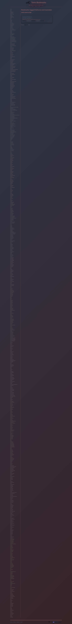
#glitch (11, 303)
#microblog (12, 392)
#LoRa (11, 78)
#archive (11, 148)
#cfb (11, 192)
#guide (11, 315)
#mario (11, 376)
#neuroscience (12, 416)
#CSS (11, 32)
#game (11, 289)
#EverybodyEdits (12, 50)
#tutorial (11, 569)
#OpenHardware (12, 96)
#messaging (12, 390)
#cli (10, 207)
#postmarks (12, 465)
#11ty (11, 9)
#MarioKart (12, 83)
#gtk (11, 314)
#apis (11, 146)
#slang (11, 520)
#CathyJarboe (12, 33)
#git (10, 299)
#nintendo (11, 418)
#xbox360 (12, 610)
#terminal (11, 550)
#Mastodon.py (12, 85)
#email (11, 256)
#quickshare (12, 482)
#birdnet (11, 164)
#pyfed (11, 477)
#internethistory (12, 338)
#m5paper (11, 371)
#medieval (11, 385)
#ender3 (11, 261)
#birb (11, 163)
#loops (11, 369)
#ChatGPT (11, 34)
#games (11, 293)
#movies (11, 404)
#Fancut (11, 53)
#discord (11, 241)
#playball (11, 453)
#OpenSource (12, 97)
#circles (11, 200)
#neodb (11, 412)
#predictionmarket (13, 466)
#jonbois (11, 348)
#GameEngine (12, 59)
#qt (10, 480)
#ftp (11, 286)
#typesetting (12, 576)
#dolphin (11, 244)
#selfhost (11, 514)
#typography (12, 578)
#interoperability (12, 339)
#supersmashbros (13, 543)
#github (11, 300)
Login (39, 6)
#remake (11, 488)
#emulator (11, 258)
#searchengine (12, 511)
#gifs (11, 298)
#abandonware (12, 134)
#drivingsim (12, 247)
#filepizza (11, 271)
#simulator (12, 518)
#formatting (12, 281)
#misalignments (12, 396)
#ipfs (11, 341)
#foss (11, 282)
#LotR (11, 80)
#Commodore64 (12, 39)
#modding (11, 401)
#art (10, 151)
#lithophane (12, 365)
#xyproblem (12, 613)
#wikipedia (12, 603)
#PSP (11, 100)
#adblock (11, 137)
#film (11, 272)
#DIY (11, 42)
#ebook (11, 250)
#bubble (11, 182)
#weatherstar (12, 591)
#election (11, 254)
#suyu (11, 544)
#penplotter (12, 443)
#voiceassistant (12, 587)
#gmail (11, 304)
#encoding (12, 259)
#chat (11, 193)
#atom (11, 153)
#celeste (11, 190)
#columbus (12, 213)
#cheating (11, 195)
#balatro (11, 159)
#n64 (11, 410)
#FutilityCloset (12, 56)
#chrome (11, 198)
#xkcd (11, 611)
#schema (11, 509)
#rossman (11, 502)
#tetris (11, 554)
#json (11, 349)
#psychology (12, 473)
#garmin (11, 295)
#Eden (11, 46)
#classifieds (12, 205)
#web (11, 592)
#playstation (12, 454)
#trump (11, 567)
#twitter (11, 573)
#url (10, 580)
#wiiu (11, 601)
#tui (10, 568)
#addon (11, 138)
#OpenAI (11, 95)
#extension (12, 264)
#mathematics (12, 381)
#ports (11, 464)
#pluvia (11, 455)
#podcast (11, 457)
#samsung (12, 505)
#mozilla (11, 405)
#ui (10, 579)
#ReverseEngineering (13, 110)
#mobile (11, 399)
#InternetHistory (12, 71)
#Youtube (11, 133)
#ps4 (11, 472)
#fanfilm (11, 266)
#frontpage (12, 285)
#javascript (28, 20)
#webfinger (12, 595)
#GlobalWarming (12, 63)
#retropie (11, 495)
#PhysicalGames (12, 102)
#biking (11, 162)
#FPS (11, 51)
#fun (11, 287)
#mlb (11, 398)
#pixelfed (37, 20)
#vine (11, 585)
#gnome (11, 305)
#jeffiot (11, 346)
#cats (11, 189)
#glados (11, 302)
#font (11, 277)
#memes (11, 388)
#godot (11, 306)
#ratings (11, 485)
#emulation (12, 257)
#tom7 (11, 560)
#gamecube (12, 291)
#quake (11, 481)
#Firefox (11, 55)
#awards (11, 158)
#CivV (11, 35)
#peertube (11, 442)
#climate (11, 210)
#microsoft (12, 393)
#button (11, 183)
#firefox (11, 273)
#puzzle (11, 474)
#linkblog (11, 361)
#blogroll (11, 172)
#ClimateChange (13, 37)
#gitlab (11, 301)
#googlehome (12, 310)
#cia (11, 199)
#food (11, 278)
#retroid (11, 494)
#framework (12, 284)
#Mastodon (12, 84)
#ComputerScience (13, 40)
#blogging (11, 171)
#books (11, 176)
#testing (11, 553)
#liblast (11, 357)
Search (36, 6)
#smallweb (12, 521)
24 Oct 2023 (24, 18)
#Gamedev (12, 60)
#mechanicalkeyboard (13, 384)
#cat (11, 188)
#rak (11, 483)
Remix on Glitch (57, 622)
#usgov (11, 582)
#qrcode (11, 479)
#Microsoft (12, 87)
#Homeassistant (12, 66)
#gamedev (12, 292)
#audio (11, 156)
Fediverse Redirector (27, 16)
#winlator (11, 605)
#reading (11, 486)
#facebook (12, 265)
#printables (12, 469)
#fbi (10, 268)
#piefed (11, 449)
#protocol (11, 471)
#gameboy (12, 290)
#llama (11, 366)
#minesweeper (12, 395)
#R (10, 106)
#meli (11, 386)
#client (11, 209)
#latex (11, 355)
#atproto (11, 154)
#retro (11, 491)
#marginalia (12, 375)
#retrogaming (12, 493)
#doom (11, 245)
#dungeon (11, 248)
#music (11, 408)
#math (11, 380)
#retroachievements (13, 492)
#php (11, 447)
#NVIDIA (11, 90)
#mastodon (12, 379)
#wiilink (11, 600)
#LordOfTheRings (13, 79)
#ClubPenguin (12, 38)
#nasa (11, 411)
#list (11, 363)
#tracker (11, 563)
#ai (10, 140)
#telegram (12, 549)
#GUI (11, 58)
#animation (12, 143)
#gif (10, 297)
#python (11, 478)
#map (11, 373)
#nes (11, 413)
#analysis (11, 141)
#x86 (11, 608)
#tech (11, 548)
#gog (11, 307)
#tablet (11, 546)
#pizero (11, 452)
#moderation (12, 402)
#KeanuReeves (12, 74)
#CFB (11, 31)
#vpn (11, 588)
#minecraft (12, 394)
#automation (12, 157)
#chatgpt (11, 194)
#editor (11, 252)
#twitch (11, 572)
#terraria (11, 551)
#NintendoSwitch (13, 92)
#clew (11, 206)
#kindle (11, 352)
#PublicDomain (12, 105)
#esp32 (11, 263)
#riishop (11, 498)
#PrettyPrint (12, 103)
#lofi (11, 368)
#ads (11, 139)
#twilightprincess (13, 571)
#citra (11, 201)
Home (11, 622)
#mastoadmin (12, 378)
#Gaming (11, 61)
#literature (12, 364)
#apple (11, 147)
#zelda (11, 616)
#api (11, 145)
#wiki (11, 602)
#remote (11, 489)
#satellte (11, 507)
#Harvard (11, 65)
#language (12, 354)
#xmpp (11, 612)
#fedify (11, 269)
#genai (11, 296)
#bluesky (11, 174)
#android (11, 142)
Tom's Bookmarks (36, 2)
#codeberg (12, 211)
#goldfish (11, 308)
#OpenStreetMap (13, 98)
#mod (11, 400)
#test (11, 552)
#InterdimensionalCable (14, 69)
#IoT (11, 72)
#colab (11, 212)
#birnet (11, 167)
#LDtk (11, 75)
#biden (11, 161)
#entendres (12, 262)
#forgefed (11, 279)
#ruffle (11, 504)
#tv (10, 570)
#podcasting (12, 458)
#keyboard (12, 351)
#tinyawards (12, 559)
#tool (11, 561)
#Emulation (12, 48)
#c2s (11, 184)
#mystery (11, 409)
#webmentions (12, 596)
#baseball (11, 160)
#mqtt (11, 406)
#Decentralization (13, 45)
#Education (12, 47)
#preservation (12, 467)
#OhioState (12, 94)
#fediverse (12, 270)
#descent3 (12, 237)
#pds (11, 440)
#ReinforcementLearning (14, 107)
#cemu (11, 191)
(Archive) (32, 18)
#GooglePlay (12, 64)
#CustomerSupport (13, 41)
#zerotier (11, 617)
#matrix (11, 382)
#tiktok (11, 558)
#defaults (11, 235)
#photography (12, 446)
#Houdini (11, 68)
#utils (11, 584)
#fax (11, 267)
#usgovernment (12, 583)
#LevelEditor (12, 77)
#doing (11, 243)
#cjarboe (11, 203)
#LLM (11, 76)
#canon (11, 186)
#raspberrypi (12, 484)
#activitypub (12, 136)
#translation (12, 565)
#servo (11, 516)
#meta (11, 391)
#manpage (12, 372)
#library (11, 358)
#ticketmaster (12, 557)
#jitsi (11, 347)
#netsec (11, 415)
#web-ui (11, 593)
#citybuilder (12, 202)
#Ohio (11, 93)
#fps (11, 283)
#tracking (11, 564)
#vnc (11, 586)
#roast (11, 499)
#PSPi (11, 101)
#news (11, 417)
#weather (11, 590)
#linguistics (12, 359)
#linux (11, 362)
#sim (11, 517)
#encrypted (12, 260)
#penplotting (12, 444)
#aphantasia (12, 144)
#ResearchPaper (12, 109)
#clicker (11, 208)
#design (11, 238)
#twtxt (11, 574)
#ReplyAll (11, 108)
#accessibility (12, 135)
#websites (11, 598)
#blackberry (12, 168)
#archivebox (12, 149)
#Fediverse (12, 54)
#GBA (11, 57)
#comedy (11, 214)
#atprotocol (12, 155)
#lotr (11, 370)
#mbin (11, 383)
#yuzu (11, 615)
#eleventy (11, 255)
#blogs (11, 173)
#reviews (11, 497)
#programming (12, 470)
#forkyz (11, 280)
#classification (12, 204)
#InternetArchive (13, 70)
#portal (11, 463)
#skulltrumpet (12, 519)
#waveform (12, 589)
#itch (11, 343)
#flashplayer (12, 276)
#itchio (11, 344)
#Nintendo (12, 91)
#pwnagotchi (12, 476)
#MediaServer (12, 86)
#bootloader (12, 177)
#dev (11, 239)
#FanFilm (11, 52)
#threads (11, 556)
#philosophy (12, 445)
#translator (12, 566)
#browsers (12, 181)
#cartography (12, 187)
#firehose (11, 274)
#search (11, 510)
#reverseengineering (13, 496)
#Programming (12, 104)
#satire (11, 508)
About (33, 6)
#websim (11, 597)
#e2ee (11, 249)
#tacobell (11, 547)
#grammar (12, 313)
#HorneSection (12, 67)
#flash (11, 275)
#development (12, 240)
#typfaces (11, 577)
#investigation (12, 340)
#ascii (11, 152)
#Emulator (12, 49)
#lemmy (11, 356)
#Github (11, 62)
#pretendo (11, 468)
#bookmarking (12, 175)
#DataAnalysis (12, 43)
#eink (11, 253)
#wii (10, 599)
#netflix (11, 414)
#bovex (11, 179)
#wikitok (11, 604)
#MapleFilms (12, 82)
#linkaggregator (12, 360)
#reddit (11, 487)
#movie (11, 403)
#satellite (11, 506)
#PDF (11, 99)
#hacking (11, 316)
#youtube (11, 614)
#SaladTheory (12, 112)
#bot (11, 178)
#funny (11, 288)
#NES (11, 89)
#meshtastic (12, 389)
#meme (11, 387)
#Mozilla (11, 88)
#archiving (12, 150)
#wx (11, 607)
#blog (11, 170)
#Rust (11, 111)
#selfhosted (12, 515)
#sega (11, 513)
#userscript (12, 581)
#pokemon (12, 459)
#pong (11, 461)
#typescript (12, 575)
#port (11, 462)
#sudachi (11, 542)
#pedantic (11, 441)
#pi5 (11, 448)
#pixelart (11, 450)
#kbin (11, 350)
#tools (11, 562)
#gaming (11, 294)
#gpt (11, 312)
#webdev (11, 594)
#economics (12, 251)
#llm (11, 367)
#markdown (12, 377)
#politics (11, 460)
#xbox (11, 609)
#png (11, 456)
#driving (11, 246)
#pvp (11, 475)
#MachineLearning (13, 81)
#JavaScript (12, 73)
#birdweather (12, 166)
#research (11, 490)
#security (11, 512)
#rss (11, 503)
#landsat (11, 353)
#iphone (11, 342)
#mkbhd (11, 397)
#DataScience (12, 44)
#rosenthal (12, 501)
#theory (11, 555)
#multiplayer (12, 407)
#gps (11, 311)
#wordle (11, 606)
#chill (11, 197)
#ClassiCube (12, 36)
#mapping (11, 374)
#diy (10, 242)
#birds (11, 165)
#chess (11, 196)
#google (11, 309)
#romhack (11, 500)
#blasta (11, 169)
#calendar (11, 185)
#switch (11, 545)
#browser (11, 180)
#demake (11, 236)
